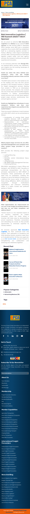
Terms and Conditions (7, 406)
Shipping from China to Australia (10, 500)
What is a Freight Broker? (8, 496)
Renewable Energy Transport (9, 431)
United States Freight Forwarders (10, 446)
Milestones (4, 383)
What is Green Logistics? (8, 493)
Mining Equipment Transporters (9, 424)
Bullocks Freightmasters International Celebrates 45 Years (17, 251)
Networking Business (11, 294)
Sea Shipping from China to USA (10, 487)
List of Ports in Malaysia (8, 502)
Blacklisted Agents (6, 403)
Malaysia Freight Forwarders (9, 455)
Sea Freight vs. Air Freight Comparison (11, 485)
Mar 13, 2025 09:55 (23, 31)
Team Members (5, 381)
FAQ (3, 401)
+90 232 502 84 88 (8, 354)
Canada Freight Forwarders (9, 453)
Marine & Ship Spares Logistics (9, 422)
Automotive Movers (7, 417)
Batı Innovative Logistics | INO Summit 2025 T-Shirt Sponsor (15, 14)
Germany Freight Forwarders (9, 471)
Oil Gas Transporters (7, 435)
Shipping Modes (6, 433)
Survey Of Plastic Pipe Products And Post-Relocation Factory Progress (17, 264)
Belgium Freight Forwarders (9, 468)
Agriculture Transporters (8, 413)
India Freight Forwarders (8, 451)
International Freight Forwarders (10, 442)
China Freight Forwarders (8, 464)
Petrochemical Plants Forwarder (10, 426)
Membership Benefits (7, 399)
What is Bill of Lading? (7, 498)
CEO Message (5, 387)
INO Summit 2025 (10, 239)
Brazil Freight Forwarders (8, 462)
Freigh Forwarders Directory (9, 395)
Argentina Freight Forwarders (9, 460)
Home (2, 12)
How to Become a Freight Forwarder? (11, 482)
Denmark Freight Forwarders (9, 466)
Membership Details (7, 397)
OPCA (7, 292)
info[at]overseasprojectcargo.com (12, 352)
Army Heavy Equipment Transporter (11, 415)
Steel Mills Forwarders (7, 437)
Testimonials (5, 385)
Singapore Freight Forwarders (9, 457)
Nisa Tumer (4, 31)
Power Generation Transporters (10, 428)
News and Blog (10, 12)
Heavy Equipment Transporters (9, 419)
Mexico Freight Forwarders (8, 449)
